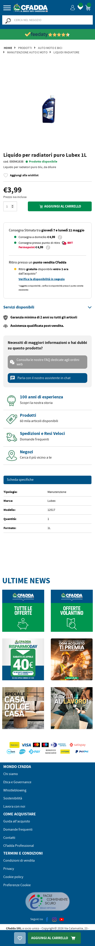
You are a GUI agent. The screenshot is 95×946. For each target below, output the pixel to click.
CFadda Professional (18, 845)
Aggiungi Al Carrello (54, 938)
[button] (73, 7)
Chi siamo (10, 774)
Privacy (8, 869)
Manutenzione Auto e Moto (27, 52)
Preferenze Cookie (17, 885)
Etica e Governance (17, 782)
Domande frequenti (17, 829)
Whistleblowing (14, 790)
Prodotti (25, 48)
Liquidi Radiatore (66, 52)
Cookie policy (13, 877)
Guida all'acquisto (16, 821)
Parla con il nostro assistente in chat (40, 378)
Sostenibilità (12, 798)
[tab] (47, 307)
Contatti (9, 838)
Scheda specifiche (20, 480)
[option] (47, 109)
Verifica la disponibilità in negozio (42, 279)
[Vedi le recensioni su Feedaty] (47, 34)
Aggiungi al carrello (59, 206)
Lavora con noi (14, 806)
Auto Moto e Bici (50, 48)
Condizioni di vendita (19, 860)
